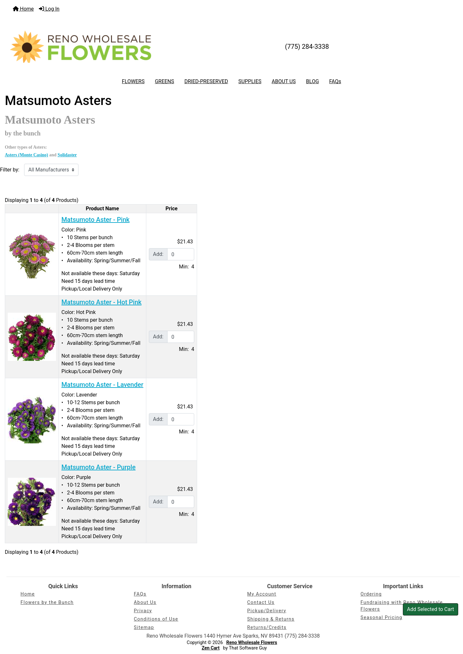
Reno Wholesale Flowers (251, 642)
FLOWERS (133, 81)
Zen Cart (211, 648)
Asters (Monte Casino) (26, 155)
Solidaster (67, 155)
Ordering (371, 594)
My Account (262, 594)
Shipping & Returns (271, 619)
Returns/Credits (266, 627)
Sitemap (144, 627)
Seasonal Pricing (381, 617)
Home (23, 9)
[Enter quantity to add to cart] (180, 254)
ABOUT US (284, 81)
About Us (145, 602)
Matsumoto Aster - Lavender (102, 384)
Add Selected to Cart (430, 609)
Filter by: (9, 170)
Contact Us (261, 602)
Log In (49, 9)
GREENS (164, 81)
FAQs (335, 81)
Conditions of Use (156, 619)
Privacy (143, 611)
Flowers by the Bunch (47, 602)
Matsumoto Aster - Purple (98, 467)
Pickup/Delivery (266, 611)
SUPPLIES (249, 81)
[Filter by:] (51, 170)
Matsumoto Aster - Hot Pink (101, 302)
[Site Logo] (80, 46)
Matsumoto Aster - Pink (95, 219)
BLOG (312, 81)
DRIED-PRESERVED (206, 81)
